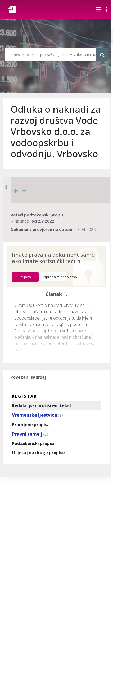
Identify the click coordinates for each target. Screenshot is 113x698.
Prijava (25, 276)
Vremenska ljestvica (34, 415)
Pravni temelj (27, 434)
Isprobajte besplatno (54, 276)
